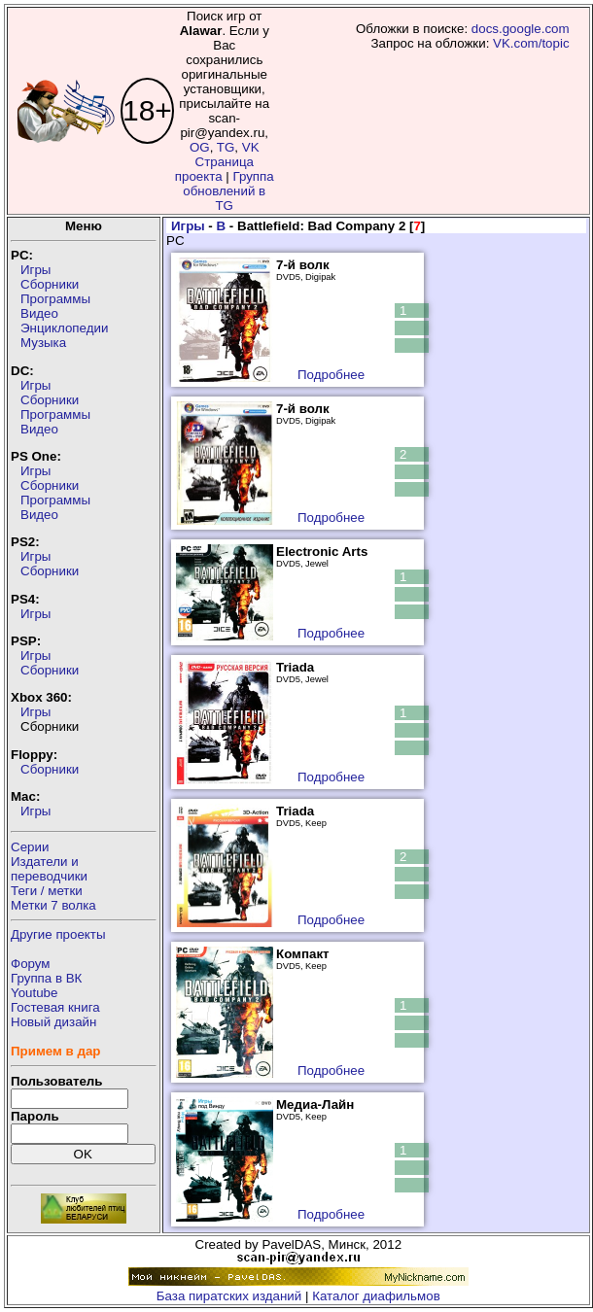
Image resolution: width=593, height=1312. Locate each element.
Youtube (34, 992)
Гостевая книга (55, 1007)
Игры (35, 269)
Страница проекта (214, 169)
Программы (55, 299)
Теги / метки (47, 890)
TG (226, 147)
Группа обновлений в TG (228, 191)
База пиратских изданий (229, 1296)
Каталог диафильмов (376, 1296)
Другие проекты (58, 934)
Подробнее (331, 374)
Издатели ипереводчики (49, 868)
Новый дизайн (53, 1022)
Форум (31, 963)
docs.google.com (520, 28)
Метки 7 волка (53, 905)
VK (251, 147)
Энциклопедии (64, 328)
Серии (30, 847)
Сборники (49, 284)
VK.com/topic (531, 43)
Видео (39, 313)
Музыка (43, 342)
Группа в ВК (46, 978)
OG (200, 147)
